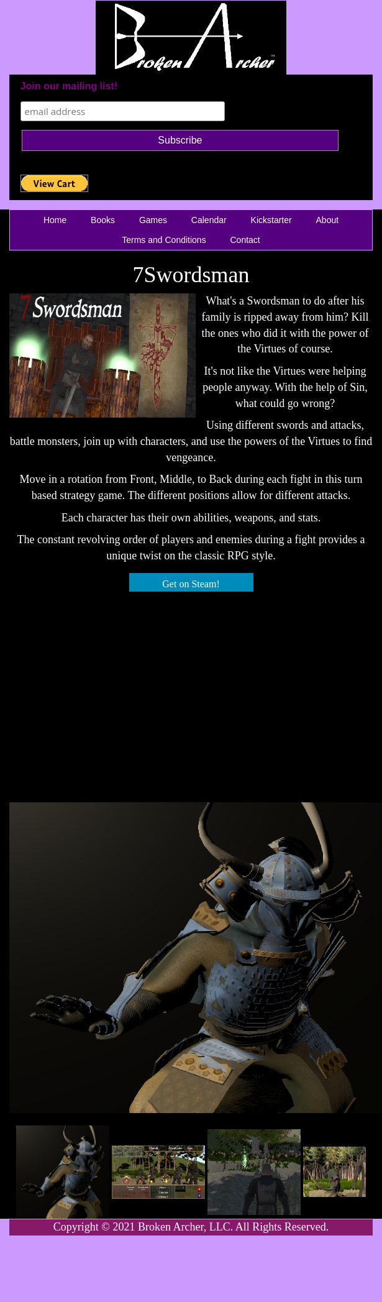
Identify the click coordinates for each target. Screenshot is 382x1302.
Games (153, 220)
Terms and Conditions (164, 240)
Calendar (209, 220)
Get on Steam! (190, 584)
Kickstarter (271, 220)
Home (54, 220)
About (327, 220)
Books (103, 220)
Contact (245, 240)
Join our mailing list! (68, 86)
